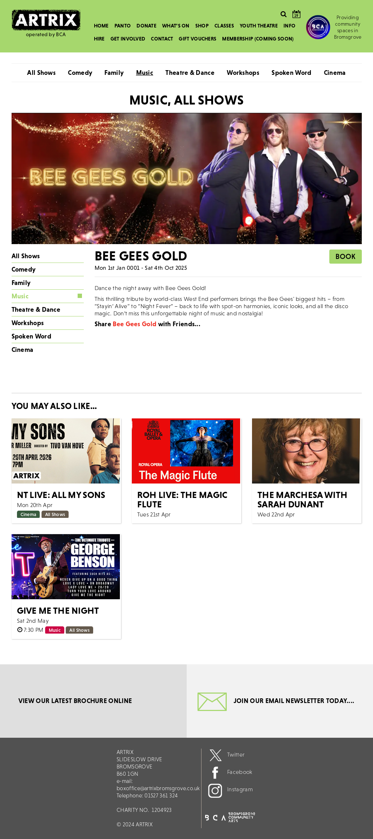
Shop (202, 26)
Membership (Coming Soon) (258, 39)
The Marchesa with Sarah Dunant (302, 499)
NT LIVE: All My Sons (61, 495)
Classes (224, 26)
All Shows (41, 72)
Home (101, 26)
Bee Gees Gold (134, 324)
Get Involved (128, 39)
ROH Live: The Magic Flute (182, 499)
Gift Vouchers (197, 39)
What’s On (176, 26)
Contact (162, 39)
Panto (122, 26)
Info (289, 26)
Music (144, 72)
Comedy (80, 72)
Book (345, 256)
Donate (146, 26)
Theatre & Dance (189, 72)
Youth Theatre (259, 26)
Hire (99, 39)
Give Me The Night (58, 610)
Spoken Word (291, 72)
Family (113, 72)
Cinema (335, 72)
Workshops (243, 72)
